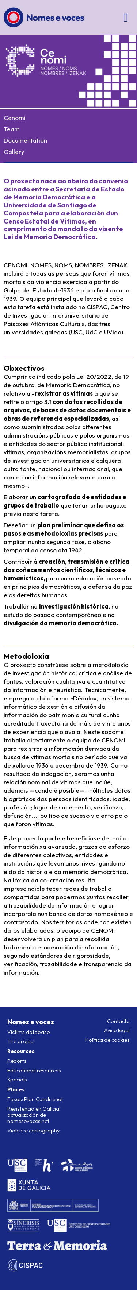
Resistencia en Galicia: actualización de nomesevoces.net (33, 1115)
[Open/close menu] (125, 17)
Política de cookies (107, 1040)
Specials (17, 1079)
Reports (17, 1061)
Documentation (25, 140)
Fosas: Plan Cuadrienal (34, 1099)
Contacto (118, 1021)
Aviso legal (117, 1030)
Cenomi (15, 117)
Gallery (14, 151)
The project (21, 1041)
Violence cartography (33, 1130)
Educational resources (34, 1070)
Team (12, 129)
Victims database (28, 1032)
